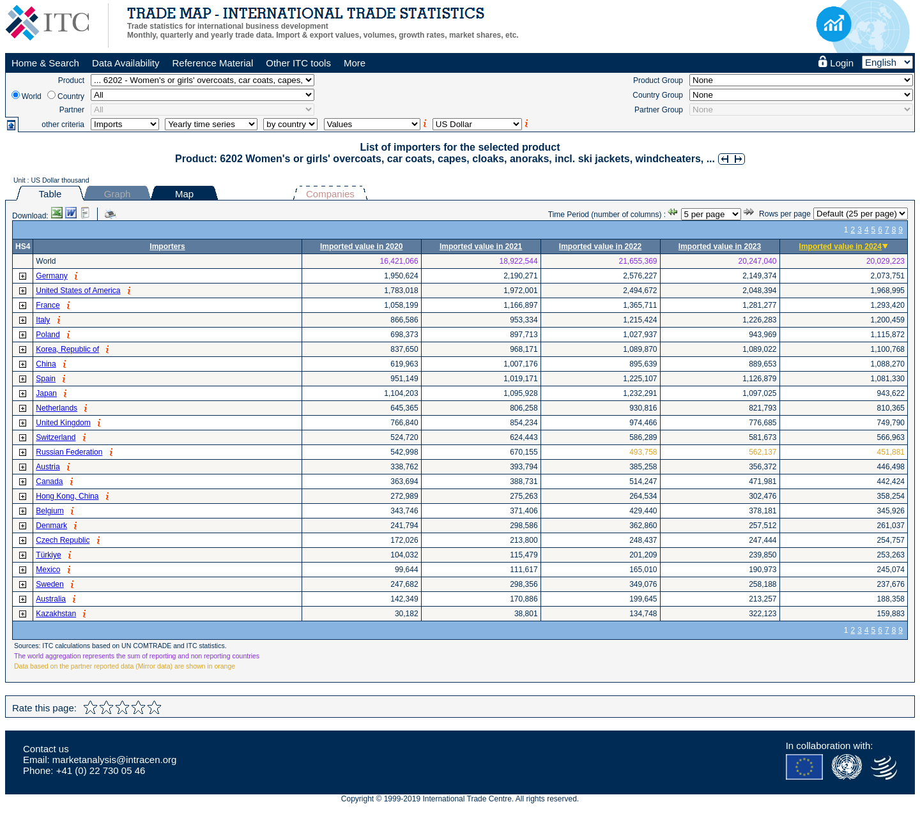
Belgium (49, 510)
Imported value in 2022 (600, 246)
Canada (49, 481)
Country (70, 96)
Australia (51, 599)
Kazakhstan (56, 613)
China (46, 364)
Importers (167, 246)
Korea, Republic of (67, 349)
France (47, 305)
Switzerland (55, 437)
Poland (47, 334)
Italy (43, 319)
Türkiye (48, 554)
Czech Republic (62, 540)
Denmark (51, 525)
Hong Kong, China (67, 496)
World (32, 96)
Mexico (48, 569)
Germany (51, 275)
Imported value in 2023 (719, 246)
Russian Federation (69, 452)
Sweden (49, 584)
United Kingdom (63, 422)
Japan (46, 393)
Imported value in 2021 (481, 246)
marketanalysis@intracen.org (114, 759)
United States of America (78, 290)
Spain (46, 378)
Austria (47, 466)
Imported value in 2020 (361, 246)
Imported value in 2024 (840, 246)
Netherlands (56, 408)
